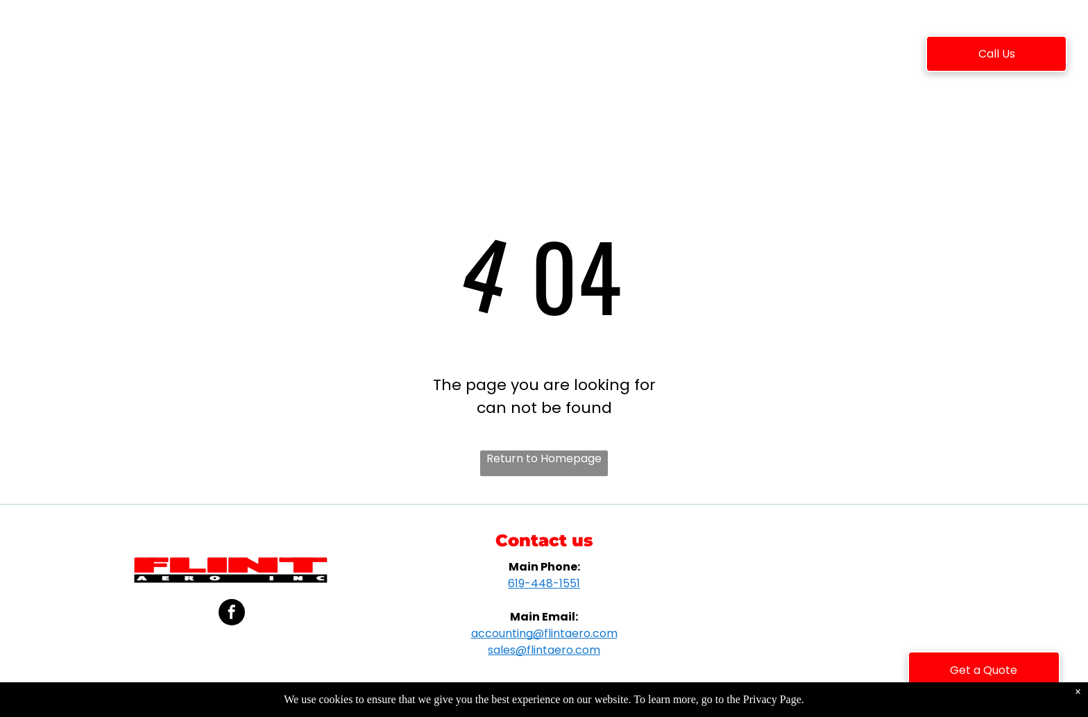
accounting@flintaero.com (544, 633)
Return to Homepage (544, 458)
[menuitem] (259, 56)
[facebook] (232, 614)
